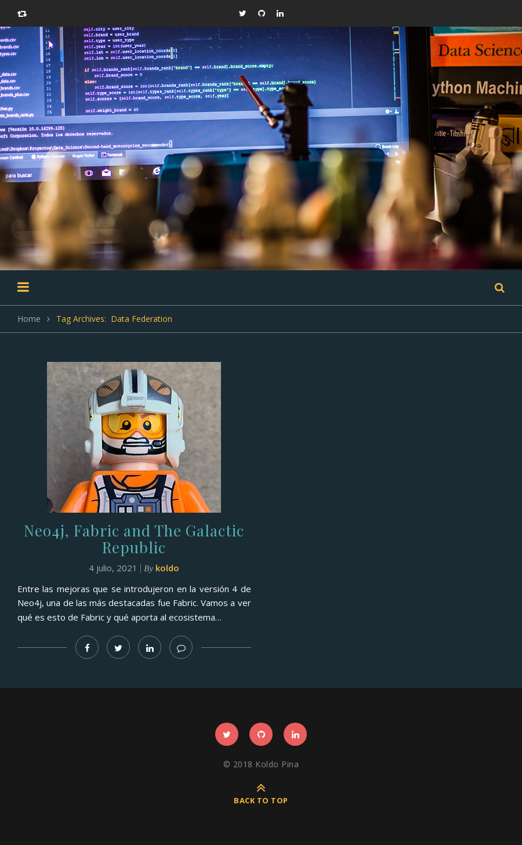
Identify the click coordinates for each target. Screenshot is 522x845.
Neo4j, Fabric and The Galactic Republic (134, 538)
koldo (167, 568)
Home (29, 318)
